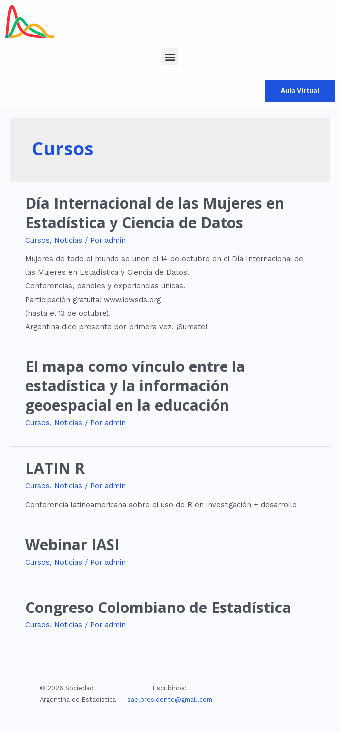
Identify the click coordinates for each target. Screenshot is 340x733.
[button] (170, 56)
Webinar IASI (72, 544)
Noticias (68, 240)
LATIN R (55, 468)
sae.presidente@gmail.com (169, 699)
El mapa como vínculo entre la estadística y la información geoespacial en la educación (135, 385)
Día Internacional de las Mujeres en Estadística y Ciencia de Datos (154, 213)
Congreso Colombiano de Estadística (158, 607)
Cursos (37, 240)
